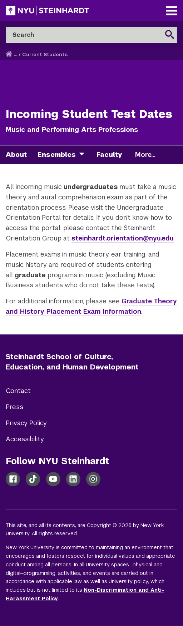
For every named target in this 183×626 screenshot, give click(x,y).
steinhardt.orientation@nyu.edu (122, 238)
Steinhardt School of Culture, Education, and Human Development (72, 362)
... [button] (15, 54)
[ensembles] (84, 154)
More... (145, 155)
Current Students (45, 54)
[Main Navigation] (171, 11)
